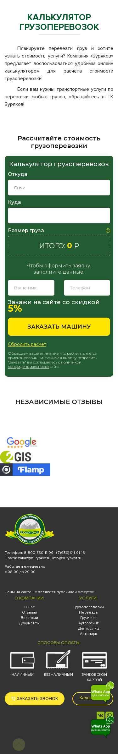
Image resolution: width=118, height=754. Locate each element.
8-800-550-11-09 (38, 552)
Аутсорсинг (88, 623)
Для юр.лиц (88, 628)
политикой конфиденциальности (44, 364)
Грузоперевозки (88, 607)
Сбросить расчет (27, 344)
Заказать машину (59, 326)
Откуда (17, 174)
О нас (29, 607)
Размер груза (26, 230)
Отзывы (29, 612)
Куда (14, 202)
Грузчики (88, 617)
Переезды (88, 612)
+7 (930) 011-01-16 (70, 552)
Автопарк (88, 633)
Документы (29, 623)
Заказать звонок (35, 698)
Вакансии (29, 617)
